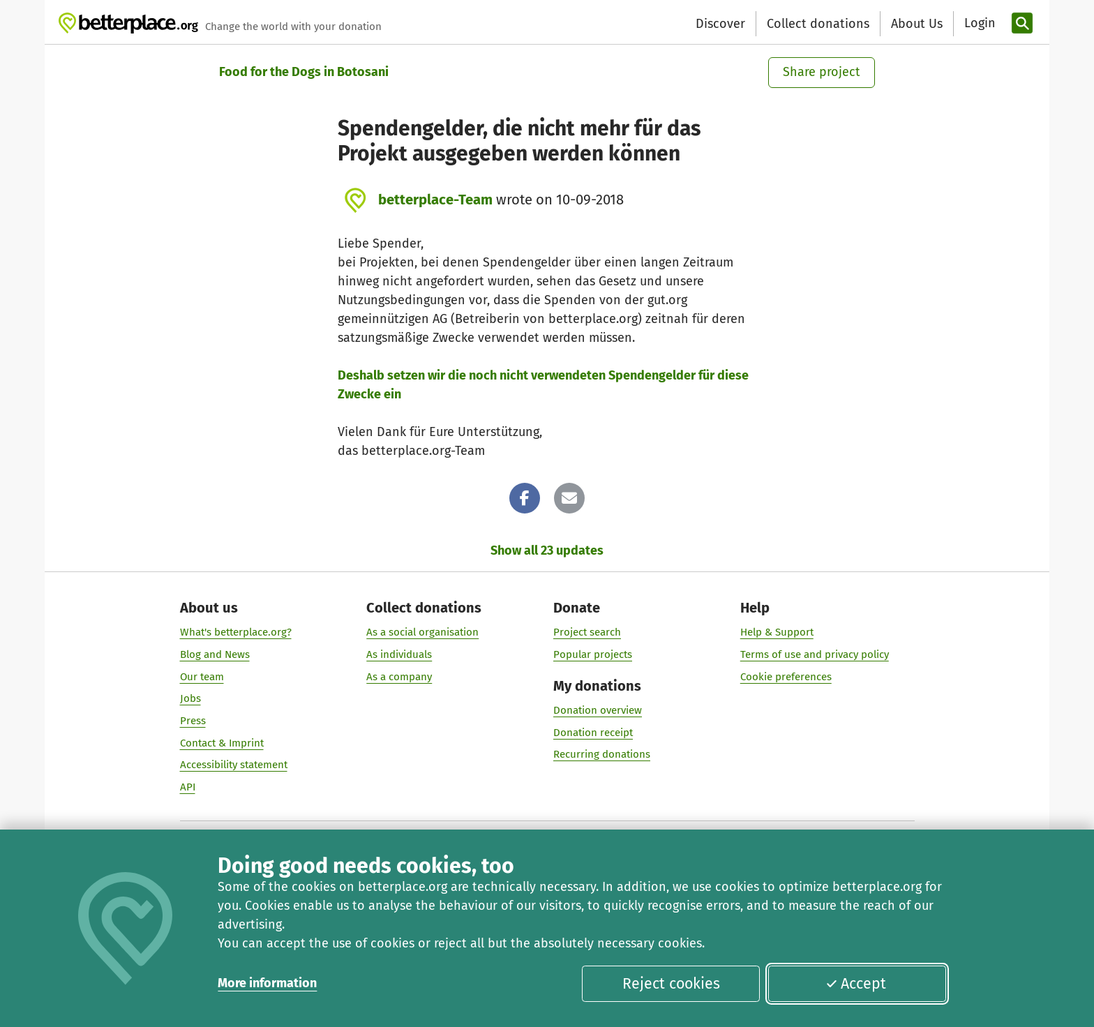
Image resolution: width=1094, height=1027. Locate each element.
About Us (917, 23)
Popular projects (592, 653)
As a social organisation (422, 632)
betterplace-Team (435, 199)
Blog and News (215, 653)
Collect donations (818, 23)
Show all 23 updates (547, 550)
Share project (821, 72)
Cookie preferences (786, 676)
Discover (720, 23)
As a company (399, 676)
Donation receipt (593, 732)
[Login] (978, 23)
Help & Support (777, 632)
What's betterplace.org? (236, 632)
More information (267, 983)
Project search (587, 632)
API (187, 787)
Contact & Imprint (222, 742)
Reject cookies (671, 984)
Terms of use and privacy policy (814, 653)
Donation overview (597, 709)
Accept (856, 984)
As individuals (399, 653)
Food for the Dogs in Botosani (304, 72)
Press (193, 720)
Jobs (190, 698)
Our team (202, 676)
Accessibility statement (233, 764)
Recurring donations (601, 754)
